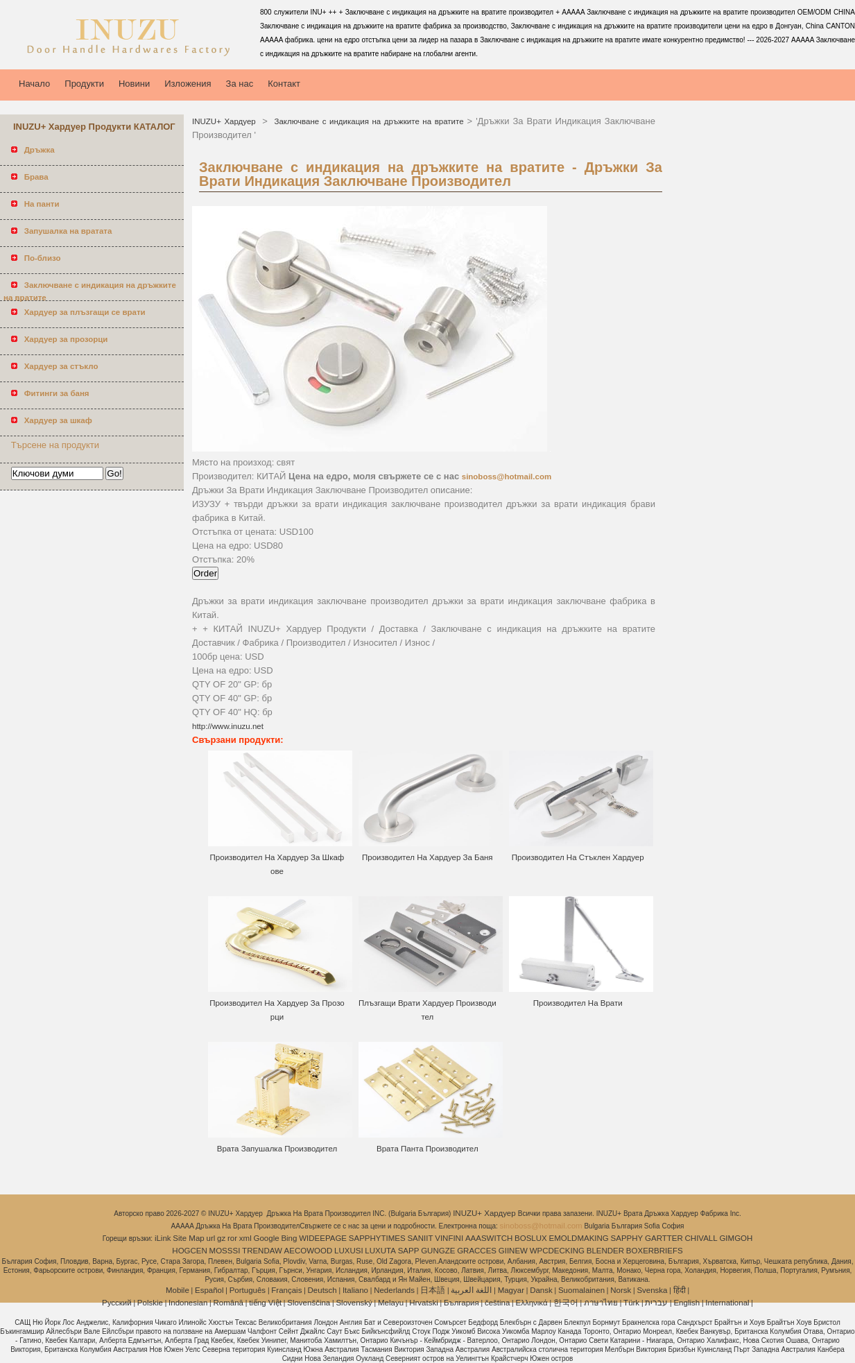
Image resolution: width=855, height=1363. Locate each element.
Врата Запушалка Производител (277, 1149)
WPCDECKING (557, 1250)
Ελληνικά (532, 1302)
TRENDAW (262, 1250)
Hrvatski (423, 1302)
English (686, 1302)
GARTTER (664, 1238)
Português (248, 1290)
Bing (289, 1238)
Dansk (541, 1290)
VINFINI (449, 1238)
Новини (134, 83)
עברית (656, 1302)
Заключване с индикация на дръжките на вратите (367, 121)
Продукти (84, 83)
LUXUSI (348, 1250)
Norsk (620, 1290)
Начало (34, 83)
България (461, 1302)
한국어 (565, 1302)
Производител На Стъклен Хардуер (578, 857)
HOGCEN (189, 1250)
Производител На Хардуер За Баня (427, 857)
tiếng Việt (265, 1302)
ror (232, 1238)
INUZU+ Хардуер (225, 121)
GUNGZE (438, 1250)
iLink (163, 1238)
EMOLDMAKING (579, 1238)
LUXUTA (380, 1250)
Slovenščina (308, 1302)
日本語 (432, 1290)
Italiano (355, 1290)
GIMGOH (735, 1238)
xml (245, 1238)
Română (228, 1302)
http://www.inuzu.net (228, 726)
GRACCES (476, 1250)
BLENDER (605, 1250)
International (727, 1302)
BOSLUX (531, 1238)
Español (209, 1290)
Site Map (188, 1238)
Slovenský (354, 1302)
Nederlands (394, 1290)
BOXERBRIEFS (654, 1250)
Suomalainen (581, 1290)
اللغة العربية (471, 1290)
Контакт (284, 83)
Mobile (177, 1290)
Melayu (391, 1302)
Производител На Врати (578, 1003)
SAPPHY (627, 1238)
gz (221, 1238)
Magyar (511, 1290)
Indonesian (188, 1302)
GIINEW (513, 1250)
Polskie (150, 1302)
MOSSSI (225, 1250)
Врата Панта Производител (427, 1149)
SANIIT (420, 1238)
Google (266, 1238)
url (211, 1238)
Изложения (187, 83)
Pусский (117, 1302)
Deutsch (322, 1290)
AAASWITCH (488, 1238)
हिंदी (679, 1290)
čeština (497, 1302)
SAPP (409, 1250)
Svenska (652, 1290)
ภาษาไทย (601, 1302)
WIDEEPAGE (323, 1238)
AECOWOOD (308, 1250)
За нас (240, 83)
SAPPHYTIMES (377, 1238)
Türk (631, 1302)
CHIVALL (701, 1238)
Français (286, 1290)
